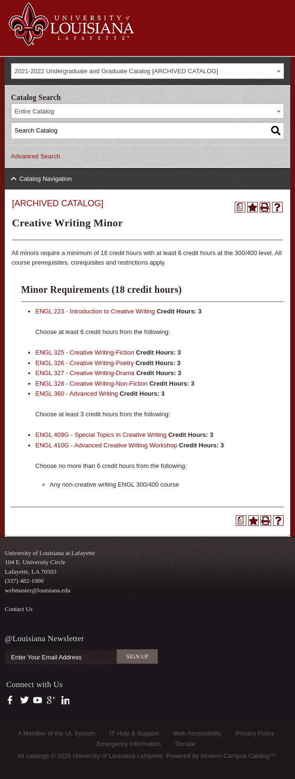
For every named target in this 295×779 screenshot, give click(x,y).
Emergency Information (129, 743)
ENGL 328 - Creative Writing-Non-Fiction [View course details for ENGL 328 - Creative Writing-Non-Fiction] (91, 383)
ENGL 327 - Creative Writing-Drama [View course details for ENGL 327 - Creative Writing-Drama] (84, 373)
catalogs (37, 755)
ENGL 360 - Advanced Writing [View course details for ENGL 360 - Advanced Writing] (76, 393)
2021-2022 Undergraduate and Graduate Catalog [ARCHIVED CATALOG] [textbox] (117, 71)
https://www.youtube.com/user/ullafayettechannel (38, 700)
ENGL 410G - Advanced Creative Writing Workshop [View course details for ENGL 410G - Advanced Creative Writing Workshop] (106, 445)
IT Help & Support (134, 733)
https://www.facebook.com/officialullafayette (12, 700)
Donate (185, 743)
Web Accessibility (197, 733)
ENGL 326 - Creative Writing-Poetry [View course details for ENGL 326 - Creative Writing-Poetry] (84, 363)
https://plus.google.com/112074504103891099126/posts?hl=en (51, 700)
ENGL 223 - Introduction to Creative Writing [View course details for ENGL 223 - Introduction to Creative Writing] (95, 311)
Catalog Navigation (46, 178)
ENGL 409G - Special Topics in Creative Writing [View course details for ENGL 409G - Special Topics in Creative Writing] (100, 434)
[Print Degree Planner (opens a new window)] (240, 207)
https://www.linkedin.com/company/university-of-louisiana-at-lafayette (64, 700)
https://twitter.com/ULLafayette (25, 700)
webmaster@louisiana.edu (37, 590)
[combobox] (147, 71)
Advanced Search (35, 156)
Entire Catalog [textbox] (34, 111)
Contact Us (19, 608)
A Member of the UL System (56, 733)
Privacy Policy (255, 733)
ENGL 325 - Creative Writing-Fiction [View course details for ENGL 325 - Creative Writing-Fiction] (84, 352)
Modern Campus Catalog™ (238, 755)
